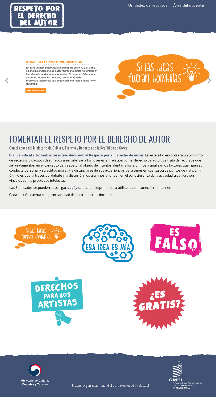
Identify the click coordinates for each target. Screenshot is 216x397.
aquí (71, 187)
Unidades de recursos (147, 5)
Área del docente (188, 5)
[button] (6, 80)
